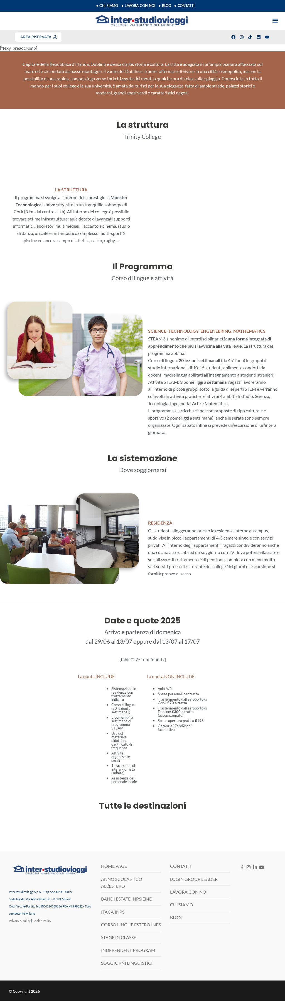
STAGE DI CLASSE (118, 939)
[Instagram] (248, 869)
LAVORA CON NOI (189, 893)
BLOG (176, 919)
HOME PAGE (114, 868)
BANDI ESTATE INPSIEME (126, 900)
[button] (275, 21)
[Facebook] (242, 869)
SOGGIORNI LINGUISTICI (127, 964)
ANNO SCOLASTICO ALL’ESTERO (121, 884)
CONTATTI (180, 868)
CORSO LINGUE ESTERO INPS (131, 926)
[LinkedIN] (255, 869)
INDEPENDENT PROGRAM (128, 951)
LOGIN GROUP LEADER (194, 880)
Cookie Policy (42, 922)
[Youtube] (261, 869)
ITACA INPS (112, 913)
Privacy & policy (20, 922)
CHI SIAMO (181, 906)
